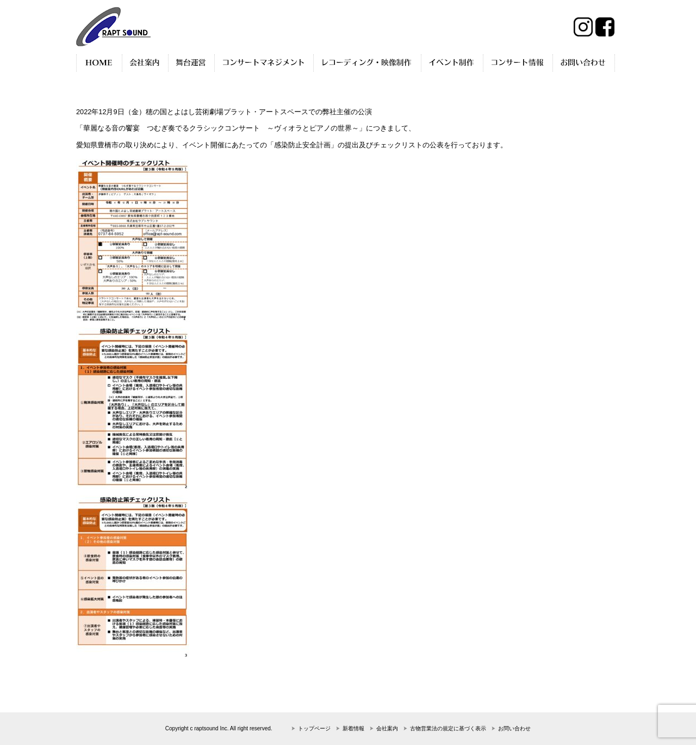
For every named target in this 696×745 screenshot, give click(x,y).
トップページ (314, 728)
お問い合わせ (514, 728)
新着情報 (353, 728)
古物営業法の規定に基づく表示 (448, 728)
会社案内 (387, 728)
